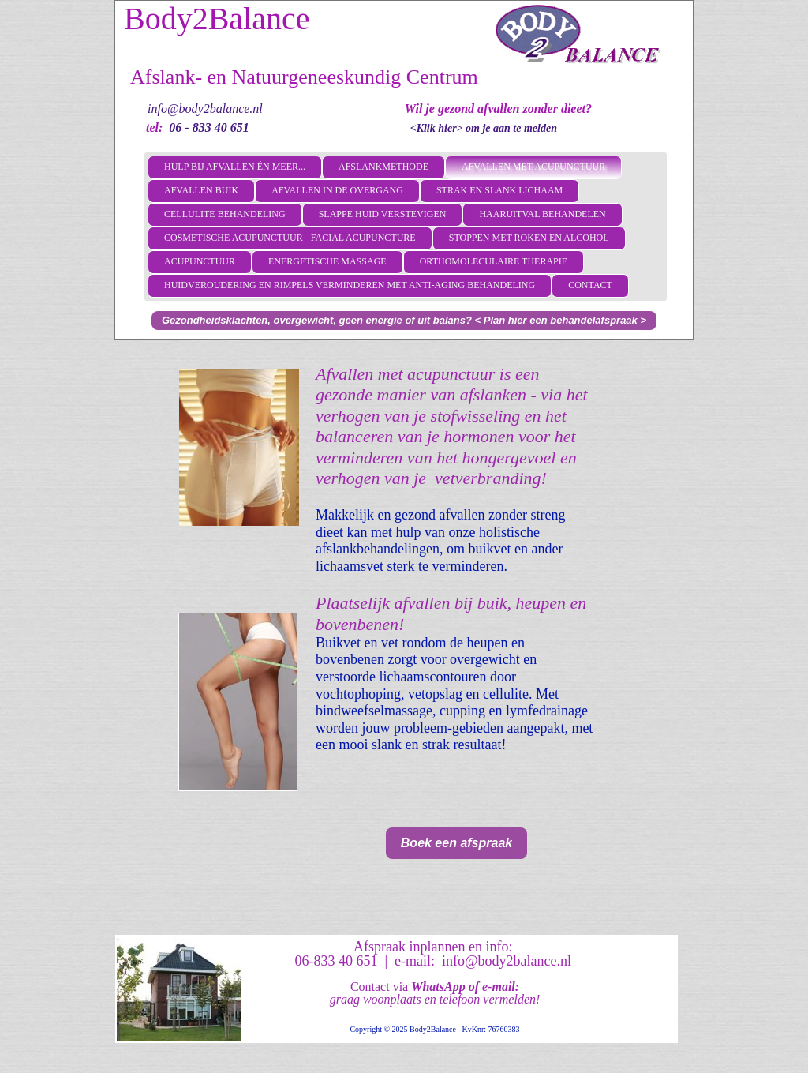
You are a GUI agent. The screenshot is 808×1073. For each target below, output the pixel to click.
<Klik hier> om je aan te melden (483, 128)
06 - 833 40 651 (209, 127)
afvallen (461, 515)
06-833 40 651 (335, 961)
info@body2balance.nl (205, 108)
